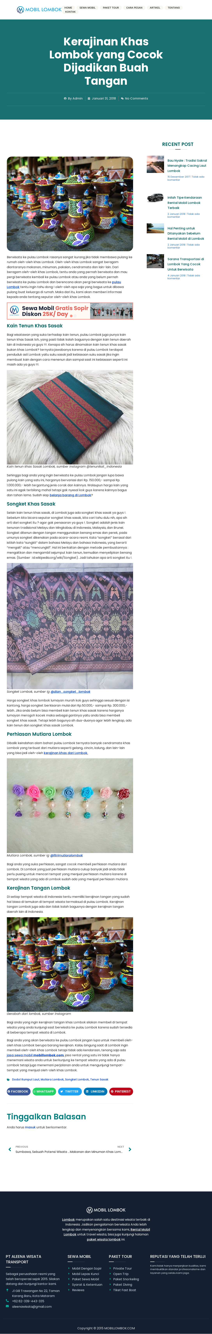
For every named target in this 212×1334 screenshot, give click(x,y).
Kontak (70, 11)
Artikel (155, 7)
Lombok (68, 1219)
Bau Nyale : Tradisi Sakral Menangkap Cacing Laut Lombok (187, 165)
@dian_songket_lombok (70, 691)
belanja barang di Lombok (70, 495)
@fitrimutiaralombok (66, 855)
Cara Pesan (134, 7)
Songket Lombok (77, 1079)
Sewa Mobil (87, 7)
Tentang (174, 7)
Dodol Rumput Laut (25, 1079)
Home (68, 7)
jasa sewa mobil (35, 1055)
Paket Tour (111, 7)
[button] (19, 1091)
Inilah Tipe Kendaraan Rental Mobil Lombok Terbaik (185, 202)
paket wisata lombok (104, 1239)
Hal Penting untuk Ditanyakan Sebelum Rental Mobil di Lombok (186, 233)
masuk (30, 1127)
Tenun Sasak (99, 1079)
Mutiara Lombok (52, 1079)
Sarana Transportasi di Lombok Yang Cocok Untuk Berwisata (186, 264)
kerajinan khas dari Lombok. (66, 753)
